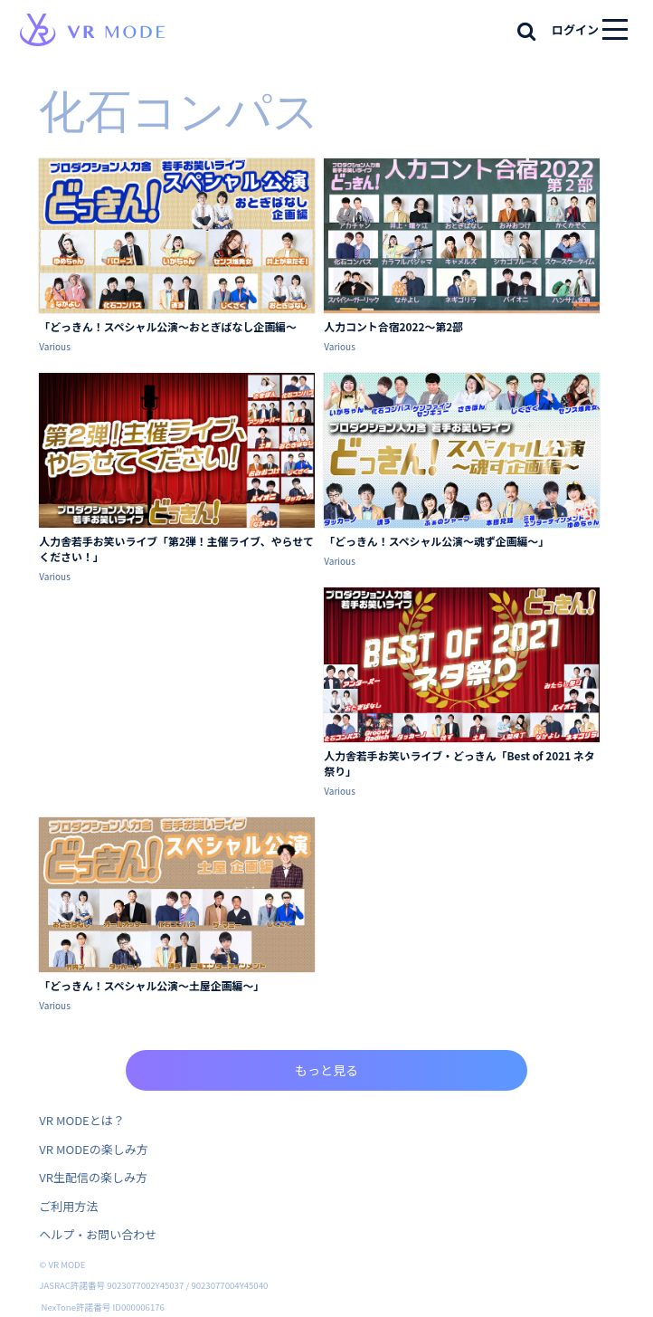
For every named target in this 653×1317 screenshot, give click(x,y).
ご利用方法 (68, 1206)
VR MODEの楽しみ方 (93, 1149)
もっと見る (326, 1070)
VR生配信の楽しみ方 (93, 1177)
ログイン (575, 29)
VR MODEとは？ (81, 1120)
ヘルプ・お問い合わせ (97, 1234)
